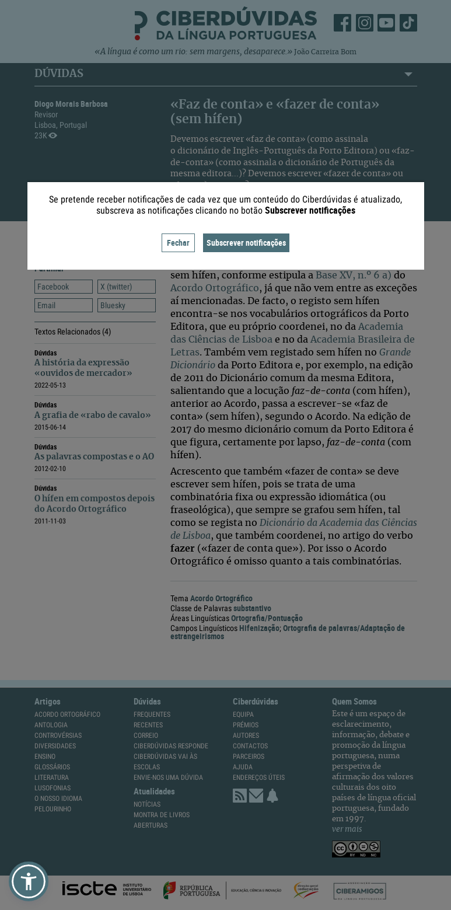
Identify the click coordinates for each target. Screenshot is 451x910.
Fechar (178, 242)
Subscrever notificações (246, 242)
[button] (29, 881)
